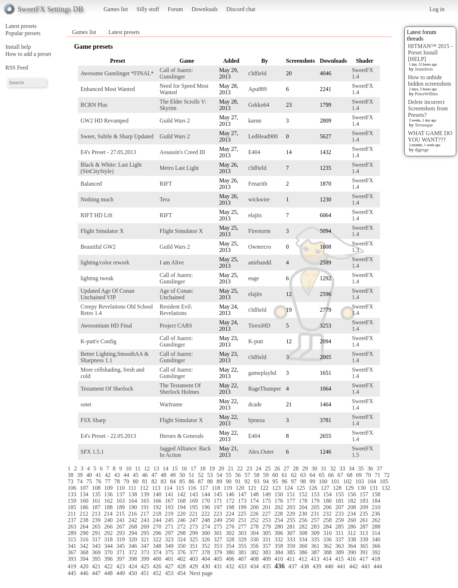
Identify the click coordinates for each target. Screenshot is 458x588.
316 (84, 539)
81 (145, 481)
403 (193, 559)
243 (145, 520)
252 (254, 520)
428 (181, 566)
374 (157, 552)
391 (364, 552)
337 (339, 539)
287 (364, 527)
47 (154, 475)
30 (314, 468)
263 (72, 527)
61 (284, 475)
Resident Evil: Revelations (176, 309)
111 (132, 488)
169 (193, 501)
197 (218, 507)
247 (193, 520)
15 (174, 468)
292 (108, 533)
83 (163, 481)
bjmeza (256, 420)
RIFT (166, 184)
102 (347, 481)
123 (276, 488)
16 (184, 468)
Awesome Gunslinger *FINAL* (117, 73)
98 (303, 481)
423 (120, 566)
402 (181, 559)
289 (72, 533)
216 (132, 514)
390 (351, 552)
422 (108, 566)
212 (83, 514)
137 (120, 494)
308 (303, 533)
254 (278, 520)
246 (181, 520)
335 (315, 539)
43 (117, 475)
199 (242, 507)
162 (108, 501)
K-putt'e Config (98, 341)
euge (253, 278)
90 (229, 481)
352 (205, 546)
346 (132, 546)
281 (291, 527)
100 (323, 481)
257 (315, 520)
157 (364, 494)
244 (157, 520)
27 (286, 468)
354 (230, 546)
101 (335, 481)
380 (230, 552)
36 (370, 468)
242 (132, 520)
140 (157, 494)
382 (254, 552)
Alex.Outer (261, 452)
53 (210, 475)
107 (84, 488)
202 (278, 507)
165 (145, 501)
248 (205, 520)
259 (339, 520)
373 (145, 552)
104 (371, 481)
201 (266, 507)
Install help (18, 47)
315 (72, 539)
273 (193, 527)
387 (315, 552)
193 (169, 507)
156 (351, 494)
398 (132, 559)
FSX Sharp (93, 420)
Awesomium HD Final (106, 325)
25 (268, 468)
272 (181, 527)
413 (315, 559)
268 (132, 527)
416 (351, 559)
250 (230, 520)
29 (305, 468)
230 (302, 514)
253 (266, 520)
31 (323, 468)
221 (193, 514)
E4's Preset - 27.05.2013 (108, 152)
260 (351, 520)
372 (132, 552)
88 (210, 481)
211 (72, 514)
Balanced (91, 184)
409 (266, 559)
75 (89, 481)
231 (315, 514)
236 (375, 514)
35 (361, 468)
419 (72, 566)
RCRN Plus (94, 105)
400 (157, 559)
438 (305, 566)
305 (266, 533)
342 (84, 546)
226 (254, 514)
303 (242, 533)
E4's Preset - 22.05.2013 (108, 436)
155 (339, 494)
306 (278, 533)
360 (303, 546)
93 (256, 481)
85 (182, 481)
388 (327, 552)
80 (135, 481)
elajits (255, 215)
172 (230, 501)
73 (70, 481)
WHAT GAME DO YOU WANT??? (430, 136)
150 (278, 494)
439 (317, 566)
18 (202, 468)
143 (193, 494)
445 (72, 573)
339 (364, 539)
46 (145, 475)
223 (217, 514)
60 (275, 475)
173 (242, 501)
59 (266, 475)
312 (351, 533)
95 (275, 481)
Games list (116, 9)
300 (205, 533)
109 (108, 488)
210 (376, 507)
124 (288, 488)
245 (169, 520)
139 (145, 494)
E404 (254, 152)
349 (169, 546)
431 (218, 566)
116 (192, 488)
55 (229, 475)
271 (169, 527)
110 (120, 488)
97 (294, 481)
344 (108, 546)
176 (278, 501)
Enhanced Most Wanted (108, 89)
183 (364, 501)
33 (342, 468)
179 (315, 501)
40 (89, 475)
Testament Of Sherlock (107, 389)
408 (254, 559)
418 (375, 559)
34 (351, 468)
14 (165, 468)
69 (359, 475)
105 (384, 481)
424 (132, 566)
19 (212, 468)
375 (169, 552)
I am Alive (172, 262)
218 (156, 514)
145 (218, 494)
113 (156, 488)
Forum (175, 9)
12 (147, 468)
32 (333, 468)
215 (120, 514)
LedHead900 (263, 136)
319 (120, 539)
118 (216, 488)
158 (376, 494)
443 (365, 566)
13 (156, 468)
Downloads (204, 9)
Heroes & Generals (182, 436)
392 (376, 552)
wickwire (259, 199)
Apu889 (257, 89)
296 (157, 533)
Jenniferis (424, 69)
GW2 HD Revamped (104, 121)
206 (327, 507)
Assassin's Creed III (182, 152)
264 (84, 527)
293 (120, 533)
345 (120, 546)
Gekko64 (258, 105)
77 (108, 481)
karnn (254, 121)
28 (295, 468)
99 (312, 481)
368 (84, 552)
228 (278, 514)
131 (373, 488)
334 (303, 539)
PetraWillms (426, 93)
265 (96, 527)
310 (327, 533)
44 (126, 475)
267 (120, 527)
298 (181, 533)
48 (163, 475)
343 (96, 546)
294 (132, 533)
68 (349, 475)
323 (169, 539)
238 (84, 520)
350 (181, 546)
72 (387, 475)
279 (266, 527)
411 (291, 559)
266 (108, 527)
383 (266, 552)
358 (278, 546)
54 (219, 475)
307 (291, 533)
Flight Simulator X (102, 231)
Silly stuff (148, 9)
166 (157, 501)
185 (72, 507)
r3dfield (257, 73)
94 (266, 481)
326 (205, 539)
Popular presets (22, 33)
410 (278, 559)
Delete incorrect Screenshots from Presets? (428, 108)
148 (254, 494)
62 (294, 475)
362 (327, 546)
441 (341, 566)
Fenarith (257, 184)
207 (339, 507)
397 (120, 559)
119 (228, 488)
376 (181, 552)
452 (157, 573)
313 (363, 533)
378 (205, 552)
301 (218, 533)
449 (120, 573)
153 (315, 494)
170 (205, 501)
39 (80, 475)
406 (230, 559)
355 (242, 546)
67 (340, 475)
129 (349, 488)
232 (327, 514)
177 (291, 501)
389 (339, 552)
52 (201, 475)
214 (108, 514)
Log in (436, 9)
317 (96, 539)
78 (117, 481)
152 (303, 494)
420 (84, 566)
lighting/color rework (105, 262)
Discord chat (240, 9)
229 (290, 514)
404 (205, 559)
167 (169, 501)
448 (108, 573)
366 (376, 546)
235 (363, 514)
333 (291, 539)
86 (191, 481)
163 (120, 501)
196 (205, 507)
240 (108, 520)
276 (230, 527)
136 (108, 494)
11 (137, 468)
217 (144, 514)
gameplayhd (262, 373)
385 (291, 552)
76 (98, 481)
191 (145, 507)
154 (327, 494)
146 (230, 494)
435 (266, 566)
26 (277, 468)
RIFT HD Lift (96, 215)
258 (327, 520)
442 (353, 566)
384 (278, 552)
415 (339, 559)
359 (291, 546)
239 (96, 520)
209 (364, 507)
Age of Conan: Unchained (176, 294)
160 (84, 501)
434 (254, 566)
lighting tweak (97, 278)
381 (242, 552)
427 (169, 566)
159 (72, 501)
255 (291, 520)
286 (351, 527)
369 (96, 552)
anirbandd (259, 262)
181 (339, 501)
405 (218, 559)
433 (242, 566)
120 (239, 488)
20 (221, 468)
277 (242, 527)
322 (157, 539)
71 (377, 475)
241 (120, 520)
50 (182, 475)
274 (205, 527)
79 (126, 481)
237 (72, 520)
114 (168, 488)
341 (72, 546)
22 (240, 468)
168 (181, 501)
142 (181, 494)
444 (378, 566)
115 (180, 488)
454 (181, 573)
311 (339, 533)
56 (238, 475)
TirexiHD (259, 325)
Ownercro (259, 247)
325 (193, 539)
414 (327, 559)
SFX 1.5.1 (92, 452)
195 (193, 507)
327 (218, 539)
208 (351, 507)
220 (181, 514)
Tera (165, 199)
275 (218, 527)
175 (266, 501)
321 (145, 539)
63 (303, 475)
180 (327, 501)
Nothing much (97, 199)
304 (254, 533)
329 (242, 539)
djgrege (422, 149)
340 (376, 539)
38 (70, 475)
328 (230, 539)
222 (205, 514)
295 (145, 533)
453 (169, 573)
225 (242, 514)
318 (108, 539)
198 (230, 507)
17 (193, 468)
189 (120, 507)
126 (312, 488)
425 (145, 566)
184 (376, 501)
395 (96, 559)
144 (205, 494)
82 (154, 481)
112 (144, 488)
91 (238, 481)
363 (339, 546)
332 (278, 539)
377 (193, 552)
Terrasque (424, 125)
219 (169, 514)
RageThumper (264, 389)
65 (322, 475)
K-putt (255, 341)
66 (331, 475)
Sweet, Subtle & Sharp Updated (117, 136)
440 (329, 566)
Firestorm (259, 231)
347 (145, 546)
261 (364, 520)
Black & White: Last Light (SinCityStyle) (111, 168)
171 (218, 501)
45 (135, 475)
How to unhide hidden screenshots (429, 80)
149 (266, 494)
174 (254, 501)
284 (327, 527)
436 (279, 566)
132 (385, 488)
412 (302, 559)
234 (351, 514)
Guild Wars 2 (175, 121)
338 (351, 539)
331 (266, 539)
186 (84, 507)
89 (219, 481)
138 (132, 494)
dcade (255, 404)
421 (96, 566)
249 (218, 520)
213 (96, 514)
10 (128, 468)
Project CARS (176, 325)
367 (72, 552)
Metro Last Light (179, 168)
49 (173, 475)
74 (80, 481)
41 (98, 475)
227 (266, 514)
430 (205, 566)
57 (247, 475)
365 (364, 546)
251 (242, 520)
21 (230, 468)
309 (315, 533)
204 (303, 507)
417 (363, 559)
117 (204, 488)
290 (84, 533)
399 (145, 559)
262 (376, 520)
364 (351, 546)
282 (303, 527)
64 (312, 475)
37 (379, 468)
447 (96, 573)
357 (266, 546)
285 (339, 527)
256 (303, 520)
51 (191, 475)
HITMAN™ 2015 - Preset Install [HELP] (430, 52)
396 (108, 559)
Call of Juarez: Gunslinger (176, 73)
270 (157, 527)
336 (327, 539)
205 (315, 507)
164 (132, 501)
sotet (86, 404)
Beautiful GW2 (98, 247)
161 (96, 501)
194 (181, 507)
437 (292, 566)
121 (252, 488)
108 (96, 488)
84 (173, 481)
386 (303, 552)
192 (157, 507)
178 (303, 501)
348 (157, 546)
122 (264, 488)
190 (132, 507)
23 (249, 468)
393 (72, 559)
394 (84, 559)
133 (72, 494)
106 (72, 488)
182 (351, 501)
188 (108, 507)
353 (218, 546)
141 (169, 494)
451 (145, 573)
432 (230, 566)
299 (193, 533)
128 (337, 488)
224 (229, 514)
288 (376, 527)
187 (96, 507)
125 (300, 488)
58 (256, 475)
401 (169, 559)
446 (84, 573)
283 (315, 527)
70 (368, 475)
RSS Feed (16, 67)
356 (254, 546)
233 (339, 514)
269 (145, 527)
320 (132, 539)
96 (284, 481)
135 (96, 494)
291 (96, 533)
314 (375, 533)
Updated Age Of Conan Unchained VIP (108, 294)
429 (193, 566)
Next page (201, 573)
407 (242, 559)
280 (278, 527)
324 (181, 539)
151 (291, 494)
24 (258, 468)
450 (132, 573)
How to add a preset (28, 54)
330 (254, 539)
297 (169, 533)
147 (242, 494)
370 (108, 552)
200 (254, 507)
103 (359, 481)
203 (291, 507)
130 (361, 488)
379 (218, 552)
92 (247, 481)
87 (201, 481)
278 (254, 527)
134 (84, 494)
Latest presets (21, 26)
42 (108, 475)
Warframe (171, 404)
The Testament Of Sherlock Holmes (180, 388)
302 (230, 533)
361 (315, 546)
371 (120, 552)
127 (325, 488)
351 (193, 546)
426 (157, 566)
